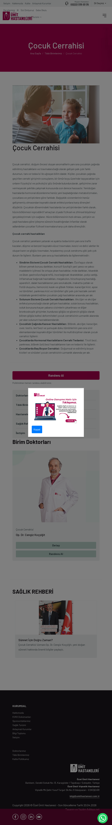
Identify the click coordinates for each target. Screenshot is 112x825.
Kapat (36, 429)
